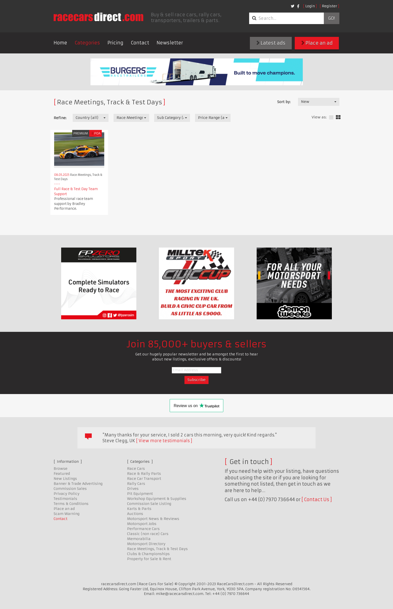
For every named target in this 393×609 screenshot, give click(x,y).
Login (310, 6)
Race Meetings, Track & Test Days (157, 549)
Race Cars (136, 468)
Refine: (60, 118)
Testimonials (65, 498)
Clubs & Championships (148, 554)
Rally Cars (136, 483)
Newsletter (170, 43)
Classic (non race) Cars (147, 533)
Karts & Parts (139, 508)
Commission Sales (70, 488)
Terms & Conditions (71, 503)
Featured (62, 473)
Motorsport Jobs (141, 523)
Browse (60, 468)
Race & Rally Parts (144, 473)
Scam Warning (66, 513)
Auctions (135, 513)
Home (60, 43)
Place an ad (317, 43)
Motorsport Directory (146, 544)
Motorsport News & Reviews (153, 518)
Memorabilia (139, 539)
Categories (87, 43)
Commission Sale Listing (149, 503)
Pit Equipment (140, 493)
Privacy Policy (66, 493)
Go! (331, 18)
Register (329, 6)
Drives (133, 488)
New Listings (65, 478)
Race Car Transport (144, 478)
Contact (140, 43)
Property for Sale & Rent (149, 559)
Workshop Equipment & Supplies (156, 498)
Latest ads (270, 43)
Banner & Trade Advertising (78, 483)
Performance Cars (143, 528)
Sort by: (283, 102)
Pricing (115, 43)
